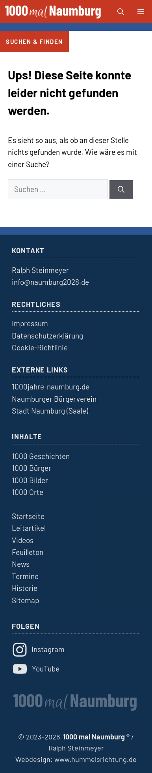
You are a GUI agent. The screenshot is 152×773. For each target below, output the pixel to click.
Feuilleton (27, 552)
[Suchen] (121, 189)
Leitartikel (29, 527)
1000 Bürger (31, 467)
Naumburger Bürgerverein (54, 398)
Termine (25, 576)
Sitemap (25, 600)
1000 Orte (27, 492)
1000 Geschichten (41, 456)
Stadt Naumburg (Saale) (50, 410)
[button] (121, 11)
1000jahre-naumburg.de (50, 386)
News (21, 563)
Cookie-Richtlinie (40, 347)
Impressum (30, 323)
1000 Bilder (30, 480)
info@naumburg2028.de (50, 281)
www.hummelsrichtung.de (95, 759)
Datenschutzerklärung (47, 335)
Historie (24, 587)
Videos (22, 540)
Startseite (28, 516)
